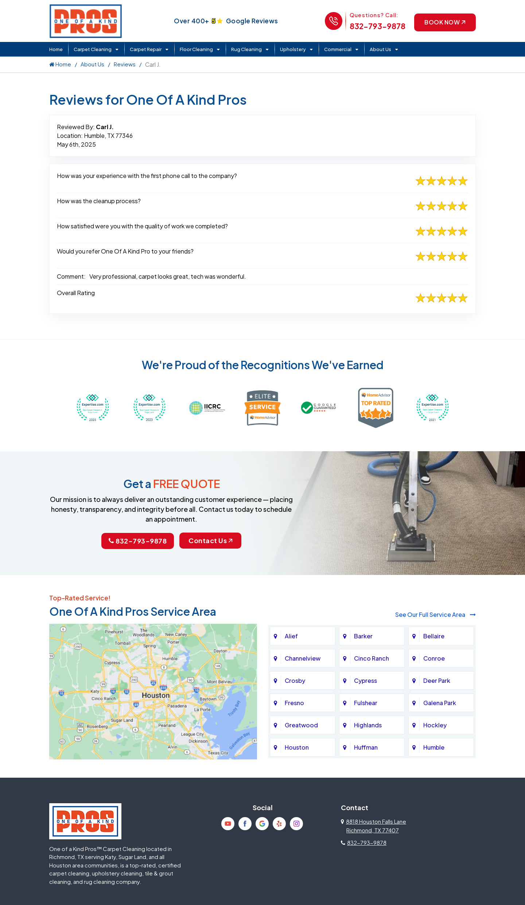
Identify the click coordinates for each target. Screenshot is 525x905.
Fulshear (365, 703)
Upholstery (293, 49)
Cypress (365, 680)
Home (56, 49)
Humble (433, 747)
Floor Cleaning (196, 49)
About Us (380, 49)
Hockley (435, 725)
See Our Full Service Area (435, 614)
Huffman (366, 747)
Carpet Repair (146, 49)
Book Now (444, 22)
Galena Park (439, 703)
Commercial (337, 49)
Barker (363, 636)
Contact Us (210, 540)
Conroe (434, 658)
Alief (291, 636)
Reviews (125, 64)
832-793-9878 (377, 26)
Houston (297, 747)
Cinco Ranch (371, 658)
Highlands (368, 725)
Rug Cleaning (246, 49)
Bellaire (433, 636)
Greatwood (301, 725)
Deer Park (436, 680)
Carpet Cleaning (93, 49)
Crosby (295, 680)
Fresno (294, 703)
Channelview (302, 658)
